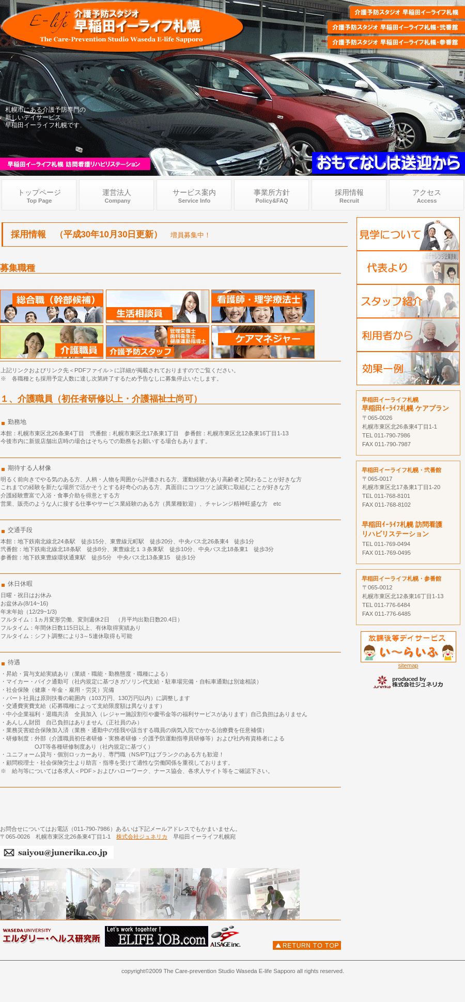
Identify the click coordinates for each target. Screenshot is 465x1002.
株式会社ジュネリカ (141, 836)
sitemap (408, 665)
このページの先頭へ (307, 945)
